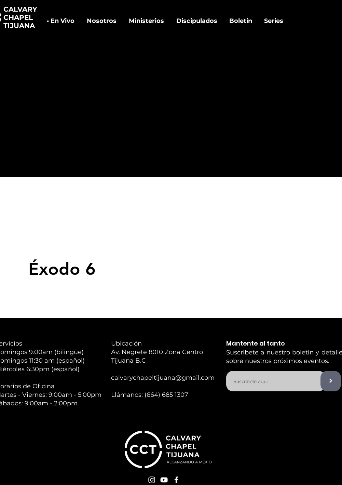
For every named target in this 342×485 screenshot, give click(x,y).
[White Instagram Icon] (151, 479)
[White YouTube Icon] (164, 479)
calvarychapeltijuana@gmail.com (163, 377)
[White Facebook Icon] (176, 479)
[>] (330, 381)
